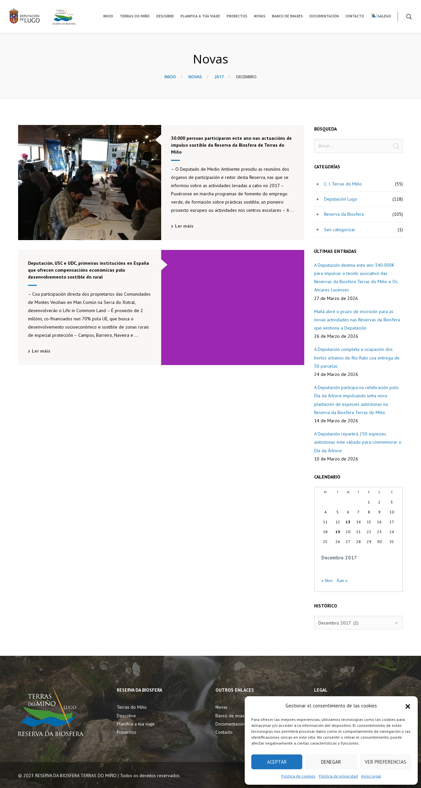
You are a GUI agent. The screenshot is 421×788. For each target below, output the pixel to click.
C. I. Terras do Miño (343, 184)
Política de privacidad (338, 776)
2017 (219, 77)
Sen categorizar (339, 230)
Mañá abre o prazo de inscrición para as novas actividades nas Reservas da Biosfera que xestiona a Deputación (357, 319)
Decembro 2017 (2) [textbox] (338, 623)
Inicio (170, 77)
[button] (408, 705)
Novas (195, 77)
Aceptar (277, 762)
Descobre (126, 716)
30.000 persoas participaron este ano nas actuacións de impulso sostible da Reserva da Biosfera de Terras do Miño (231, 145)
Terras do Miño (132, 707)
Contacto (224, 732)
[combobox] (358, 622)
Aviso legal (371, 776)
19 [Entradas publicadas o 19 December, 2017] (337, 531)
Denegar (331, 762)
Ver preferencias (385, 762)
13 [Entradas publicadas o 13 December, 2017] (348, 521)
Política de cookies (298, 776)
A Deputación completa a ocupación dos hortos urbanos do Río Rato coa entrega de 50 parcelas (357, 357)
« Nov (327, 580)
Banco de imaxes (232, 716)
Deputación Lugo (340, 199)
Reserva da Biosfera (344, 214)
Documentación (230, 724)
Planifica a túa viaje (136, 724)
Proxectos (126, 732)
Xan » (342, 580)
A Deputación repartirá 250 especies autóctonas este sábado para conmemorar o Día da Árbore (357, 442)
